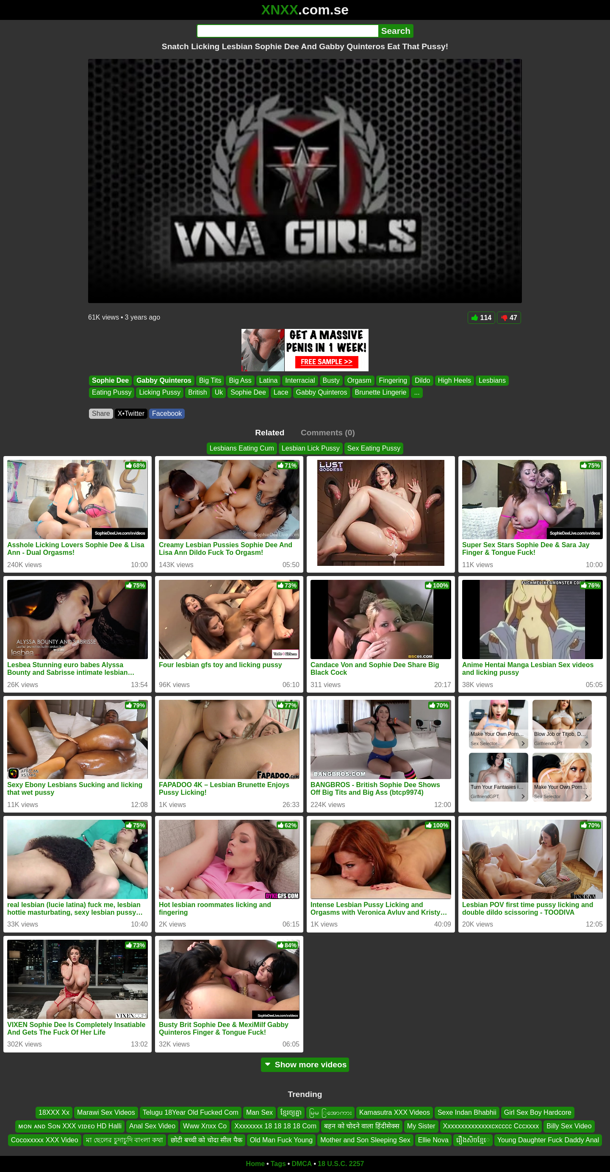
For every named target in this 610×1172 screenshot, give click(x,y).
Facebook (167, 413)
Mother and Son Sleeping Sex (365, 1140)
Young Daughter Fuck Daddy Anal (548, 1140)
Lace (281, 392)
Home (255, 1163)
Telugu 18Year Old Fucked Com (190, 1112)
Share (101, 413)
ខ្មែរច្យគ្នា (291, 1112)
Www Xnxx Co (205, 1126)
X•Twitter (131, 413)
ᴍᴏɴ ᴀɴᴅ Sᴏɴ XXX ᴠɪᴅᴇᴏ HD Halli (70, 1126)
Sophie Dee (110, 380)
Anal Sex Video (152, 1126)
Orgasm (359, 380)
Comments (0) (328, 432)
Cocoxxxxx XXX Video (44, 1140)
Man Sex (259, 1112)
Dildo (422, 380)
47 (509, 317)
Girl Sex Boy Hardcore (537, 1112)
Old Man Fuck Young (281, 1140)
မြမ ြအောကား (330, 1112)
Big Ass (240, 380)
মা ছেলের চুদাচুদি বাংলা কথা (125, 1140)
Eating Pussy (111, 392)
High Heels (454, 380)
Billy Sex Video (568, 1126)
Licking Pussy (159, 392)
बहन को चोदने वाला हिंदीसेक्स (361, 1126)
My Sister (421, 1126)
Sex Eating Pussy (373, 448)
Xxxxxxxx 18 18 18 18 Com (275, 1126)
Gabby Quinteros (163, 380)
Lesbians (492, 380)
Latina (268, 380)
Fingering (393, 380)
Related (269, 432)
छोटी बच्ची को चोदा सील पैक (206, 1140)
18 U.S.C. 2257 (341, 1163)
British (197, 392)
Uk (219, 392)
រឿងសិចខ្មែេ (473, 1140)
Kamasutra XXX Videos (394, 1112)
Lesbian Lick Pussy (311, 448)
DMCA (301, 1163)
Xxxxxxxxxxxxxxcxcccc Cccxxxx (491, 1126)
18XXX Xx (54, 1112)
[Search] (287, 31)
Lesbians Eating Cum (242, 448)
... (416, 392)
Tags (278, 1163)
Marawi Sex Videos (106, 1112)
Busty (331, 380)
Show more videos (305, 1064)
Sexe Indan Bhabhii (467, 1112)
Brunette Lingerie (381, 392)
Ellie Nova (433, 1140)
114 (481, 317)
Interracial (300, 380)
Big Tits (210, 380)
